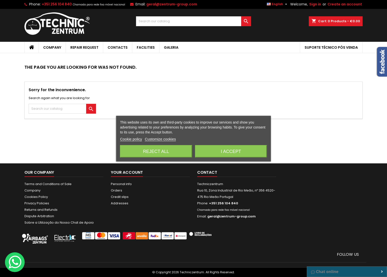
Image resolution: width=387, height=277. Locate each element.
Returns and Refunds (41, 209)
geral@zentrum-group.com (171, 4)
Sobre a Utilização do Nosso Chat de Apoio (59, 222)
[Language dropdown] (277, 4)
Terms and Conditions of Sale (48, 184)
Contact (207, 172)
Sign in (315, 4)
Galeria (171, 47)
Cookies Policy (36, 196)
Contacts (118, 47)
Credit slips (120, 196)
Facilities (146, 47)
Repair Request (84, 47)
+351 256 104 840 (57, 4)
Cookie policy (131, 139)
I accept (231, 151)
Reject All (156, 151)
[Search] (193, 21)
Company (52, 47)
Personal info (121, 184)
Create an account (345, 4)
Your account (127, 172)
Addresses (119, 203)
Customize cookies (160, 139)
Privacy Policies (36, 203)
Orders (116, 190)
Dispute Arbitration (39, 216)
